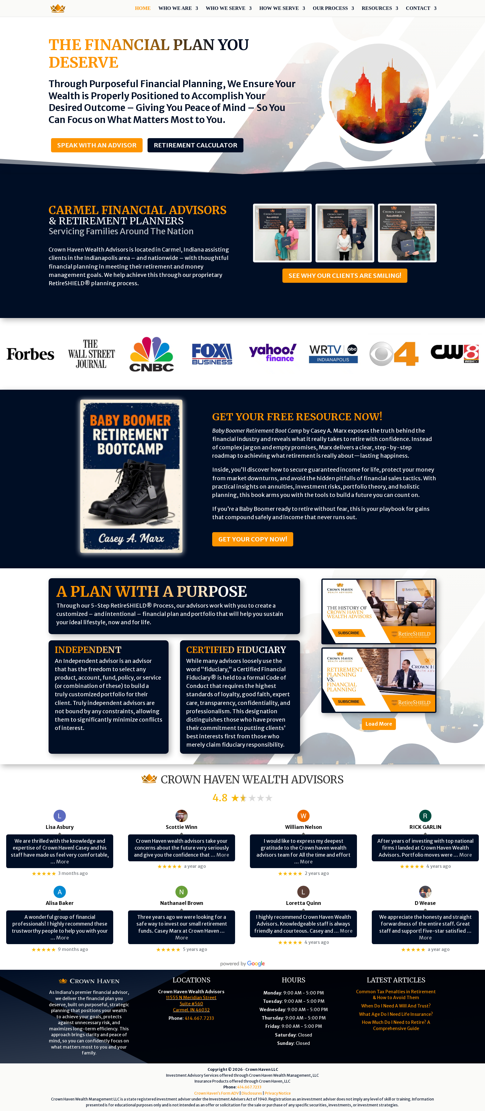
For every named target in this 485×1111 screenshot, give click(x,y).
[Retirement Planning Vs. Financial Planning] (379, 680)
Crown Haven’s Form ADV (216, 1093)
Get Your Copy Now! (252, 539)
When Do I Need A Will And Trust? (396, 1006)
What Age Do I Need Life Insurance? (396, 1014)
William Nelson (303, 827)
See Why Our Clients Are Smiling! (345, 275)
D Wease (425, 903)
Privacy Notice (278, 1093)
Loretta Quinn (303, 903)
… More (59, 862)
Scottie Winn (181, 827)
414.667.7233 (199, 1018)
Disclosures (252, 1093)
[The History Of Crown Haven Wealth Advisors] (379, 611)
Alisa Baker (60, 903)
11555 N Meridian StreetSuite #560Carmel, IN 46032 (191, 1003)
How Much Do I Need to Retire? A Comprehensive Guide (396, 1025)
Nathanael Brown (181, 903)
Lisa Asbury (60, 827)
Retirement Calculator (195, 145)
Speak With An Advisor (96, 145)
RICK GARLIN (425, 827)
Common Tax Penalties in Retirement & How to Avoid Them (396, 995)
